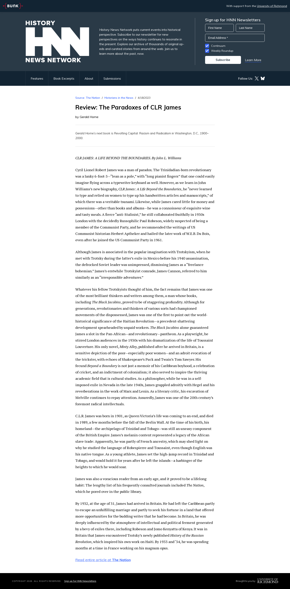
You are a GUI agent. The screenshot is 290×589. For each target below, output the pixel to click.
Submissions (112, 78)
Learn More (253, 60)
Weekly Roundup (222, 51)
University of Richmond (272, 6)
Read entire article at (103, 560)
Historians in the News (118, 98)
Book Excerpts (63, 78)
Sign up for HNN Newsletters (80, 580)
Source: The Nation (87, 98)
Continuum (218, 46)
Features (37, 78)
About (89, 78)
